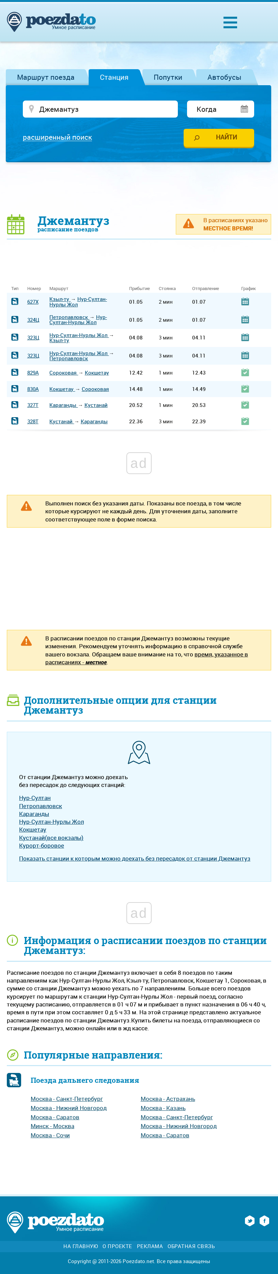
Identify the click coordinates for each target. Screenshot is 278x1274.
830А (33, 388)
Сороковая (63, 372)
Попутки (168, 77)
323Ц (33, 337)
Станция (114, 77)
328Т (32, 421)
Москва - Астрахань (168, 1099)
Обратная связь (191, 1246)
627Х (32, 301)
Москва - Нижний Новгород (69, 1108)
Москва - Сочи (50, 1135)
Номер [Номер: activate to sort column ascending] (34, 288)
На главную (80, 1246)
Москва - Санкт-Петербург (67, 1099)
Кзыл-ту (60, 298)
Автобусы (224, 77)
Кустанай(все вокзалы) (51, 837)
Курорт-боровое (41, 845)
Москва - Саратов (55, 1117)
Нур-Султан (35, 798)
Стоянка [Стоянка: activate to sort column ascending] (167, 288)
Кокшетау (97, 372)
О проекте (117, 1246)
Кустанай (96, 404)
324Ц (33, 319)
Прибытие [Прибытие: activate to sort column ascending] (139, 288)
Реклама (150, 1246)
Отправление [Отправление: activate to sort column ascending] (205, 288)
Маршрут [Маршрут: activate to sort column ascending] (58, 288)
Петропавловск (69, 317)
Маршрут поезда (46, 77)
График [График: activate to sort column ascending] (248, 288)
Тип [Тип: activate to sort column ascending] (14, 288)
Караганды (63, 404)
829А (33, 372)
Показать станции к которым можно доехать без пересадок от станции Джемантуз (134, 858)
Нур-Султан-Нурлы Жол (78, 301)
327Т (32, 404)
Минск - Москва (52, 1126)
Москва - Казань (163, 1108)
